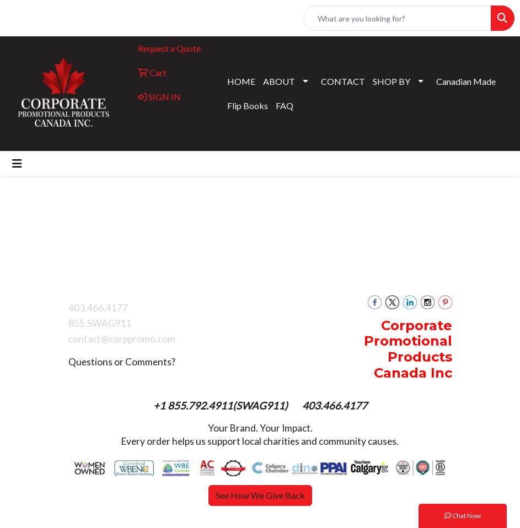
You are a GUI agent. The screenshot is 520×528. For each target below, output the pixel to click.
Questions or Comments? (121, 362)
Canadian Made (466, 81)
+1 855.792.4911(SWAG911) (221, 406)
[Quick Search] (397, 18)
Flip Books (247, 105)
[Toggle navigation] (17, 163)
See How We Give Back (260, 495)
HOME (241, 81)
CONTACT (343, 81)
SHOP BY (391, 81)
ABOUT (279, 81)
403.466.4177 (334, 406)
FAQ (284, 105)
